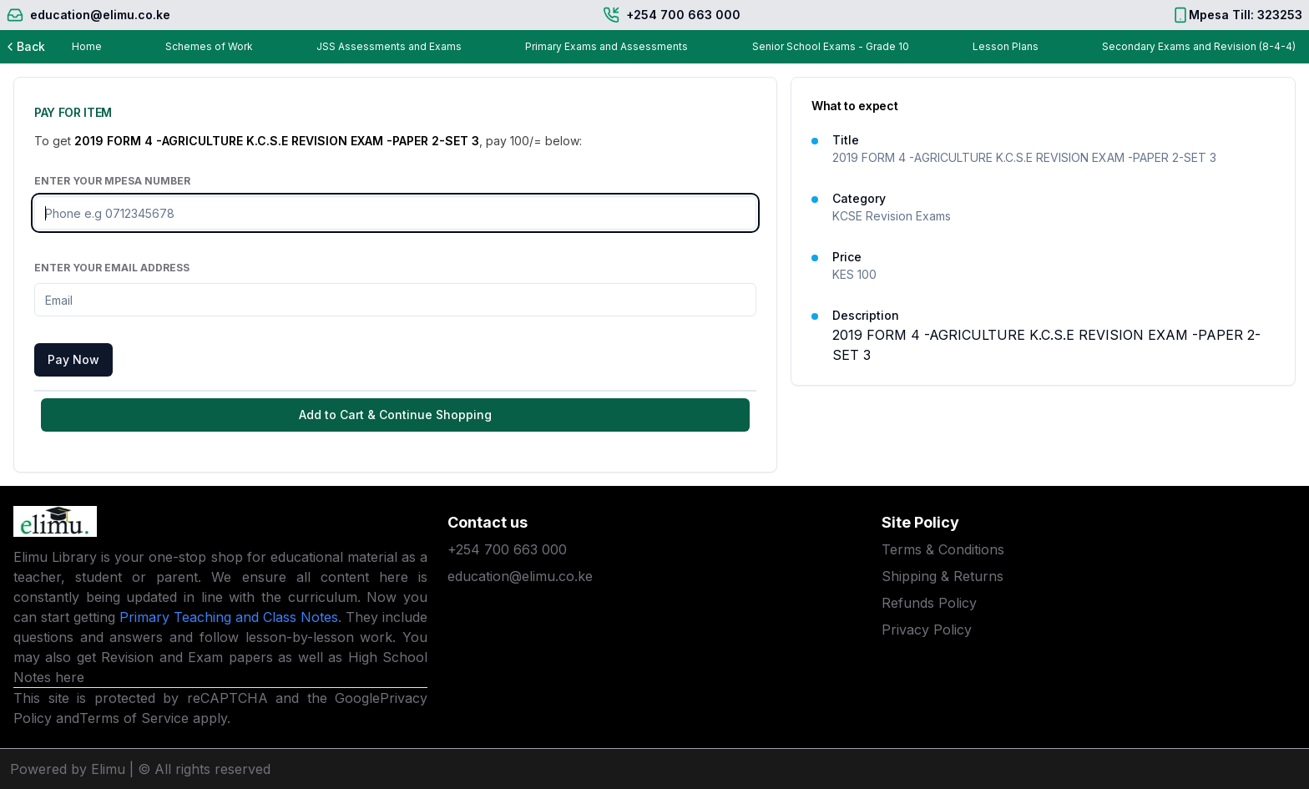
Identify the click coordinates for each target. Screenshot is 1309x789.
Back (24, 46)
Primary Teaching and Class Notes (228, 617)
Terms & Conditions (943, 549)
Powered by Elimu (67, 769)
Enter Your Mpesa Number (112, 180)
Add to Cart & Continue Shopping (395, 414)
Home (87, 46)
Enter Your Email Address (112, 267)
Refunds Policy (929, 602)
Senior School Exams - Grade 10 (830, 46)
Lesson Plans (1006, 46)
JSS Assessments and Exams (389, 46)
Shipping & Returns (942, 576)
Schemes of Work (209, 46)
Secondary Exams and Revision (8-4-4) (1199, 46)
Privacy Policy (927, 629)
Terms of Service (134, 718)
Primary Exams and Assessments (606, 46)
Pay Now (73, 359)
